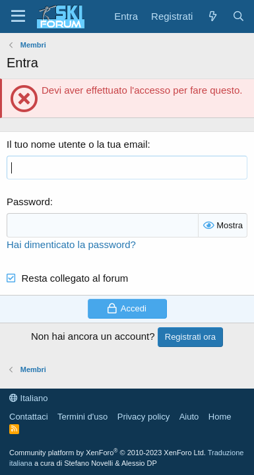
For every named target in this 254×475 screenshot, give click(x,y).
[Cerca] (238, 16)
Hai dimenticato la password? (71, 244)
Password (28, 201)
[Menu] (18, 16)
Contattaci (28, 417)
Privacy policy (143, 417)
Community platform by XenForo (107, 453)
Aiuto (189, 417)
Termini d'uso (82, 417)
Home (220, 417)
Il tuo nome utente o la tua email (77, 144)
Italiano (28, 398)
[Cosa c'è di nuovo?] (212, 16)
